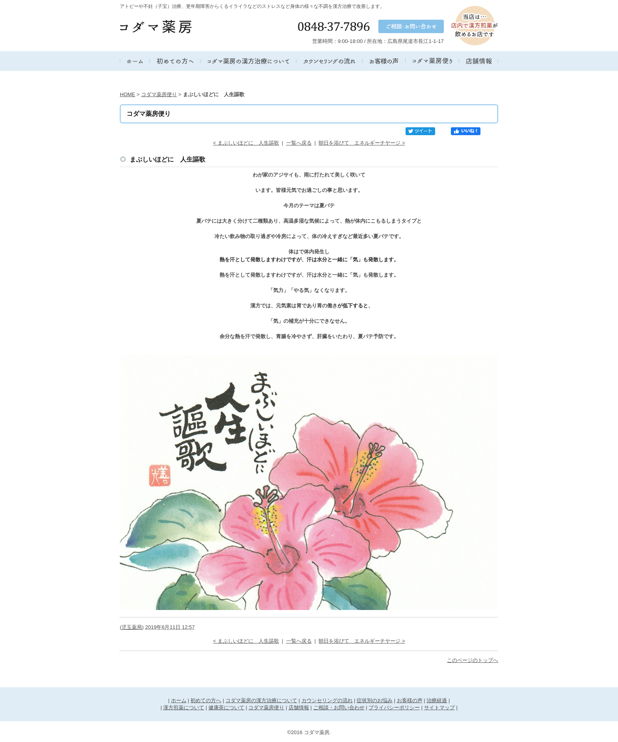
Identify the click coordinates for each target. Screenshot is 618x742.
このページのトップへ (472, 660)
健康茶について (226, 707)
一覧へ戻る (299, 143)
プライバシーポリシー (394, 707)
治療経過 (436, 700)
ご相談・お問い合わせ (339, 707)
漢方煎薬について (183, 707)
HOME (127, 94)
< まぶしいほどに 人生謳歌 (246, 143)
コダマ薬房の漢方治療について (261, 700)
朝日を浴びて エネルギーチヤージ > (361, 143)
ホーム (178, 700)
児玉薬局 (131, 627)
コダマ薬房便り (159, 94)
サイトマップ (439, 707)
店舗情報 (299, 707)
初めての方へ (205, 700)
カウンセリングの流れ (327, 700)
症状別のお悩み (375, 700)
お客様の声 (410, 700)
